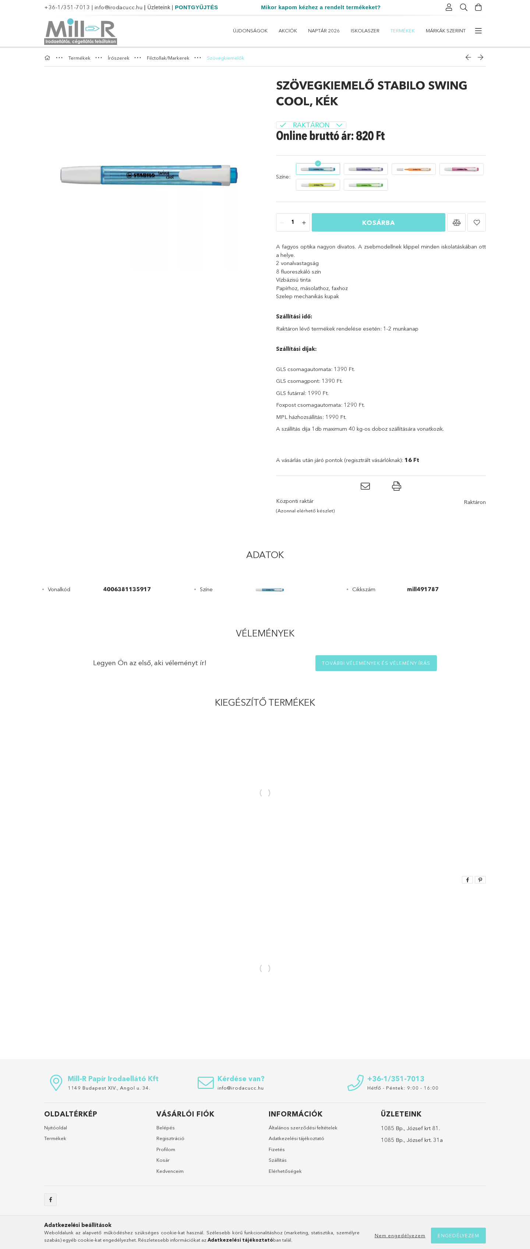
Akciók (288, 30)
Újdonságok (250, 30)
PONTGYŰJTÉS (196, 7)
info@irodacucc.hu (119, 7)
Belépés (165, 1127)
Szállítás (278, 1160)
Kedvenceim (170, 1171)
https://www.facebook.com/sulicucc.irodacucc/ (50, 1199)
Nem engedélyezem (400, 1235)
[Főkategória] (48, 58)
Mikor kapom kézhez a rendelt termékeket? (321, 7)
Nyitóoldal (55, 1127)
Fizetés (277, 1149)
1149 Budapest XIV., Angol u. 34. (109, 1088)
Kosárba (378, 222)
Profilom (165, 1149)
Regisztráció (170, 1138)
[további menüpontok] (478, 31)
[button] (456, 222)
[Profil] (449, 7)
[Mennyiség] (292, 222)
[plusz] (304, 222)
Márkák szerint (446, 30)
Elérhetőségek (285, 1171)
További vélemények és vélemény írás (376, 663)
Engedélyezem (458, 1235)
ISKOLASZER (365, 30)
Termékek (403, 30)
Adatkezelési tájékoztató (296, 1138)
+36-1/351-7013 (67, 7)
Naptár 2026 (324, 30)
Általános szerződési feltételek (303, 1127)
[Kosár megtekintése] (478, 7)
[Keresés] (463, 7)
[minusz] (281, 222)
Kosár (163, 1160)
